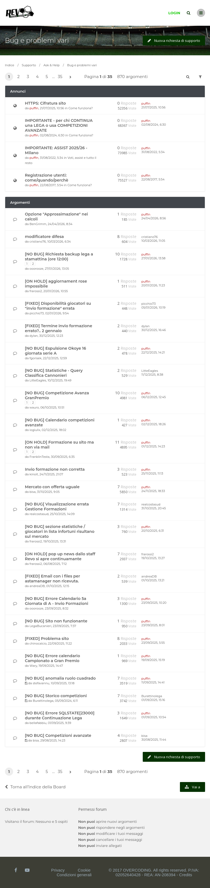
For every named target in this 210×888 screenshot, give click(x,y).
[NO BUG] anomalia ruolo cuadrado (60, 678)
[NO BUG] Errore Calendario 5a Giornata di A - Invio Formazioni (56, 601)
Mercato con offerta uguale (52, 486)
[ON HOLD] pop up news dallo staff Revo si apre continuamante (60, 556)
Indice (9, 65)
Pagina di (98, 76)
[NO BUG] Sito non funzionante (56, 621)
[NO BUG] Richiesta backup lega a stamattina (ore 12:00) (59, 256)
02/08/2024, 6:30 (153, 125)
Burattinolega (43, 701)
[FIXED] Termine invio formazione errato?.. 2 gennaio (58, 328)
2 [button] (18, 76)
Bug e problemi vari (37, 40)
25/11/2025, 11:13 (152, 473)
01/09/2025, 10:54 (153, 717)
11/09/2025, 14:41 (153, 682)
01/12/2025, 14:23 (153, 446)
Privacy (58, 870)
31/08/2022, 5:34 (153, 152)
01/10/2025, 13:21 (152, 580)
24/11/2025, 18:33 (153, 491)
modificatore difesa (44, 236)
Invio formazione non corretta (55, 469)
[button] (70, 77)
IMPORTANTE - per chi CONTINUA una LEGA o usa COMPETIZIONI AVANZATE (59, 125)
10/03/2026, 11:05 (153, 241)
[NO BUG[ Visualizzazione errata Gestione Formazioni (57, 506)
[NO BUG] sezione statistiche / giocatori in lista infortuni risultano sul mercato (59, 531)
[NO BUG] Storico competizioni (56, 695)
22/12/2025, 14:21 (153, 352)
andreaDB (37, 586)
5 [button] (47, 76)
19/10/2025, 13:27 (153, 558)
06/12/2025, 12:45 (153, 397)
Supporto (29, 65)
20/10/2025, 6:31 (152, 531)
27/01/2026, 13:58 (153, 258)
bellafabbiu (38, 723)
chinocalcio (38, 643)
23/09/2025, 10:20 (154, 603)
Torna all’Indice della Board (35, 786)
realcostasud (39, 514)
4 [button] (37, 76)
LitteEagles (38, 380)
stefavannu (41, 683)
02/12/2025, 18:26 (153, 424)
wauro (34, 407)
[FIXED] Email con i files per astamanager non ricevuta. (52, 579)
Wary (33, 666)
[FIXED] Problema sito (47, 638)
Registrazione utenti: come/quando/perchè (46, 178)
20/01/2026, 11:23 (153, 285)
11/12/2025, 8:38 (152, 375)
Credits (185, 874)
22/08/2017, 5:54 (153, 179)
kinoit (34, 474)
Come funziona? (80, 108)
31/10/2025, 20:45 (153, 508)
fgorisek (36, 358)
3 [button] (28, 76)
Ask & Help (51, 65)
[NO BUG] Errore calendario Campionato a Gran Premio (52, 658)
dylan (34, 336)
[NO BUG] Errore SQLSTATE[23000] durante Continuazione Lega (59, 715)
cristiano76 (38, 241)
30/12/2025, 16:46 (153, 330)
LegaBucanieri (40, 626)
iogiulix (35, 430)
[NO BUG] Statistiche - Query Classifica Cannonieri (54, 373)
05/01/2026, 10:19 (153, 307)
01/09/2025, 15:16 (153, 700)
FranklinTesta (39, 457)
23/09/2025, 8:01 (153, 625)
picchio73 (37, 313)
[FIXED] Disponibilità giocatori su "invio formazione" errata (58, 306)
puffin (34, 108)
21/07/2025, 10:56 (153, 107)
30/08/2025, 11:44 (153, 740)
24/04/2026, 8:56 (153, 218)
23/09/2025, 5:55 (153, 643)
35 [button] (60, 76)
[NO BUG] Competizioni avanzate (58, 735)
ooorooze (36, 269)
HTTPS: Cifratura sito (45, 103)
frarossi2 (36, 291)
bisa (33, 492)
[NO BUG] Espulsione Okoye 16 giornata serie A (55, 351)
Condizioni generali (74, 874)
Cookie (84, 870)
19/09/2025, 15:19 (153, 660)
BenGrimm (38, 224)
